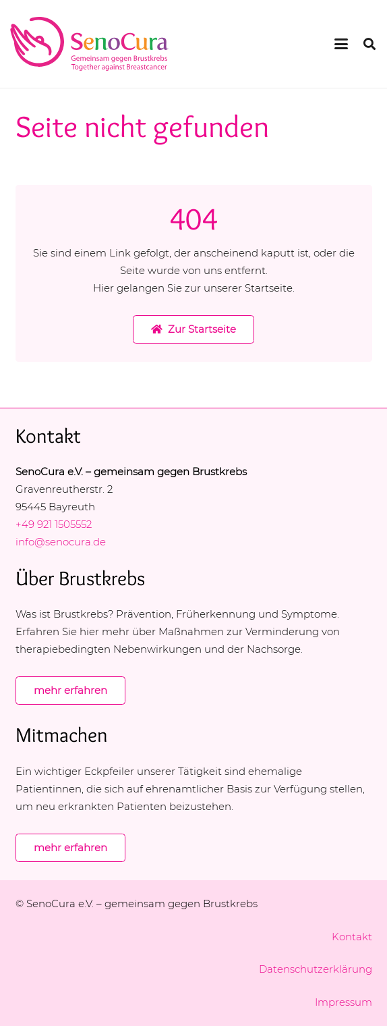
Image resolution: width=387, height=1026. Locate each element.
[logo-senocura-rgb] (89, 44)
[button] (341, 44)
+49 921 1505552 (54, 524)
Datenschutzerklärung (315, 969)
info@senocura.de (62, 541)
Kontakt (352, 936)
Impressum (343, 1002)
